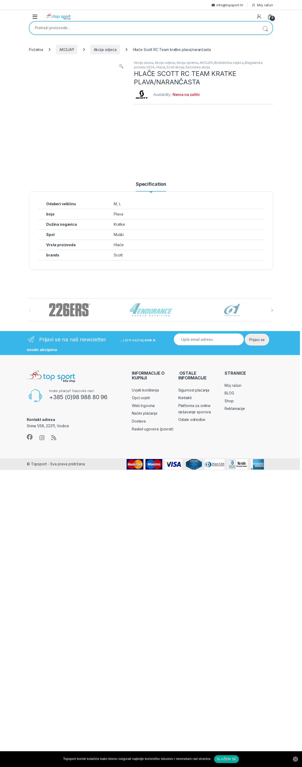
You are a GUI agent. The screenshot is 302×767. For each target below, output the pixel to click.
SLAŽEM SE (226, 759)
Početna (36, 49)
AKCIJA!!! (66, 49)
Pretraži (265, 28)
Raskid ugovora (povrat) (153, 429)
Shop (229, 401)
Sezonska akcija (197, 67)
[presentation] (272, 310)
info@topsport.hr (229, 5)
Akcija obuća (143, 63)
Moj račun (262, 5)
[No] (295, 759)
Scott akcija (175, 67)
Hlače (160, 67)
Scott (118, 255)
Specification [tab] (151, 184)
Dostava (139, 421)
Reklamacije (235, 408)
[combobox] (143, 28)
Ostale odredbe (191, 419)
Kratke (119, 224)
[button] (121, 66)
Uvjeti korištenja (145, 390)
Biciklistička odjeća (228, 63)
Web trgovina (143, 405)
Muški (118, 234)
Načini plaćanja (144, 413)
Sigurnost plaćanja (193, 390)
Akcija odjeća (105, 49)
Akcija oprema (187, 63)
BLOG (229, 393)
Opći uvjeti (141, 397)
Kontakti (185, 397)
